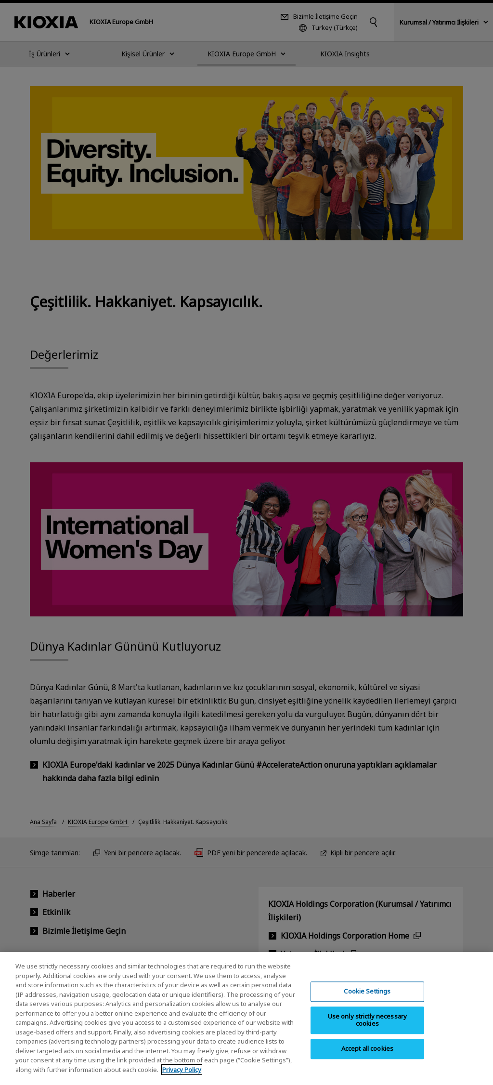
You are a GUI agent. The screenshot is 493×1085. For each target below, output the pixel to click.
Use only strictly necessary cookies (367, 1029)
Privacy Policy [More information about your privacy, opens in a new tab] (181, 1079)
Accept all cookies (367, 1058)
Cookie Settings (367, 1000)
